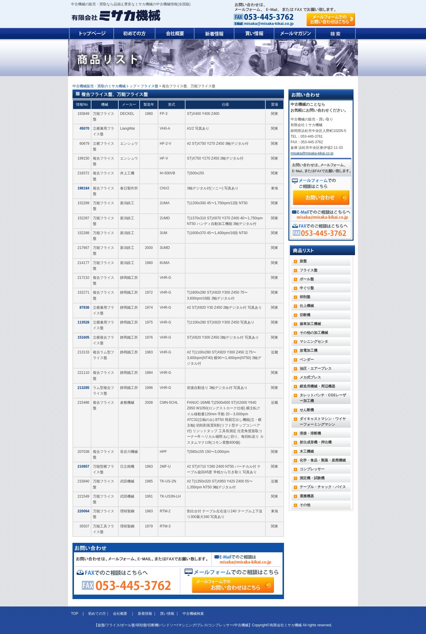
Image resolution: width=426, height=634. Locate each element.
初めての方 (97, 614)
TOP (75, 614)
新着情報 (145, 614)
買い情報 (167, 614)
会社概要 (120, 614)
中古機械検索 (193, 614)
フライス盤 (149, 86)
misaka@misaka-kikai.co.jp (268, 23)
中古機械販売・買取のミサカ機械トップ (104, 86)
